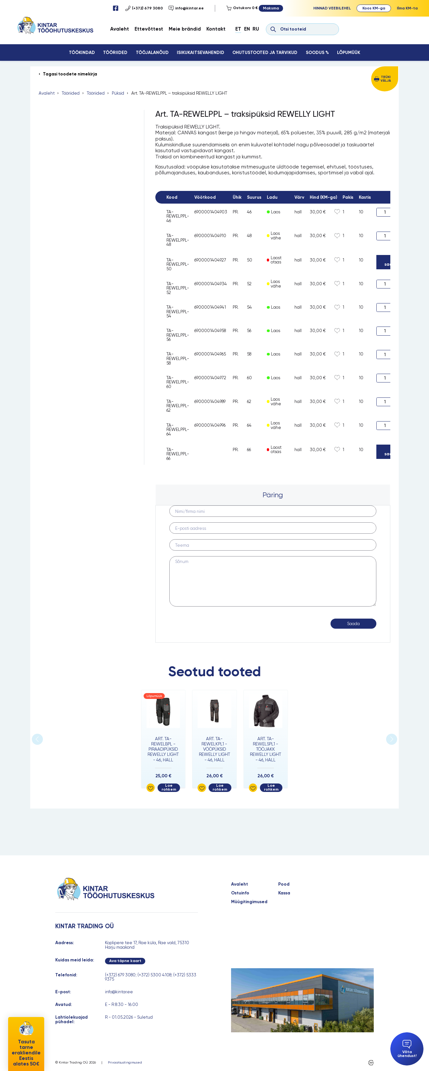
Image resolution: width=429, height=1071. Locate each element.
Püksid (118, 93)
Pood (284, 884)
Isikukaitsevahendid (200, 52)
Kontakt (216, 29)
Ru (256, 29)
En (247, 29)
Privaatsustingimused (125, 1062)
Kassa (284, 893)
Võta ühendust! (407, 1049)
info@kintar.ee (186, 8)
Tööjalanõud (152, 52)
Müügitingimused (249, 902)
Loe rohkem (169, 787)
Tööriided (115, 52)
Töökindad (82, 52)
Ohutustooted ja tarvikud (264, 52)
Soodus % (317, 52)
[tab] (273, 495)
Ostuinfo (240, 893)
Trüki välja (386, 78)
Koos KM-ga (373, 8)
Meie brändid (185, 29)
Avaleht (119, 29)
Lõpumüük (348, 52)
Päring (273, 495)
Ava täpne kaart (125, 960)
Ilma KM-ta (407, 8)
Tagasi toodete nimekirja (70, 74)
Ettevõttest (149, 29)
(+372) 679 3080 (144, 8)
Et (238, 29)
